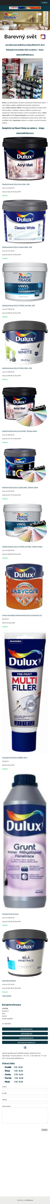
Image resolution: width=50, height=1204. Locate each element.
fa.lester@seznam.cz (26, 1038)
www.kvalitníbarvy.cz (25, 54)
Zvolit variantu (6, 996)
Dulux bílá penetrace (9, 980)
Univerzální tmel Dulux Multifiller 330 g (14, 757)
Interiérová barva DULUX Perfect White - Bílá (17, 368)
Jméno (4, 1087)
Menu (44, 3)
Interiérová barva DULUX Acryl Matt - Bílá (15, 184)
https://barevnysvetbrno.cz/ (26, 1042)
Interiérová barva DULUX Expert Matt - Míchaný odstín (20, 487)
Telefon (4, 1100)
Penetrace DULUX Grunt (10, 914)
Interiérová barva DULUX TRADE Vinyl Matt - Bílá (18, 305)
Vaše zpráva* (6, 1106)
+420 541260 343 (26, 1033)
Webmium (29, 1200)
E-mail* (4, 1093)
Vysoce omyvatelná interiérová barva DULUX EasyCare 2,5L (22, 615)
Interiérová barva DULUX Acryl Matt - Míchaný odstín (19, 431)
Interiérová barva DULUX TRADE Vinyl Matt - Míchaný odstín (22, 546)
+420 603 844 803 (26, 1029)
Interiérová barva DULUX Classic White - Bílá (17, 247)
